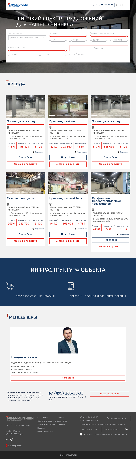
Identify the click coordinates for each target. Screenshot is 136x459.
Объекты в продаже (46, 421)
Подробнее (25, 157)
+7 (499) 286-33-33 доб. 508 (22, 369)
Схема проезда (15, 446)
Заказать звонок (109, 394)
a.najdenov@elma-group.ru (27, 372)
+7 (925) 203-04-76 (27, 367)
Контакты (61, 424)
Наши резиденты (45, 431)
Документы (62, 421)
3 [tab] (23, 96)
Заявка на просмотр (25, 164)
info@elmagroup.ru (89, 420)
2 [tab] (15, 96)
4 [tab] (31, 96)
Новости (41, 428)
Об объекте (42, 417)
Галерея (60, 417)
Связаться (68, 378)
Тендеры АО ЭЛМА (46, 424)
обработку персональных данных (115, 434)
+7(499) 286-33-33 (89, 417)
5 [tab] (39, 96)
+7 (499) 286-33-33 (104, 5)
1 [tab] (7, 96)
